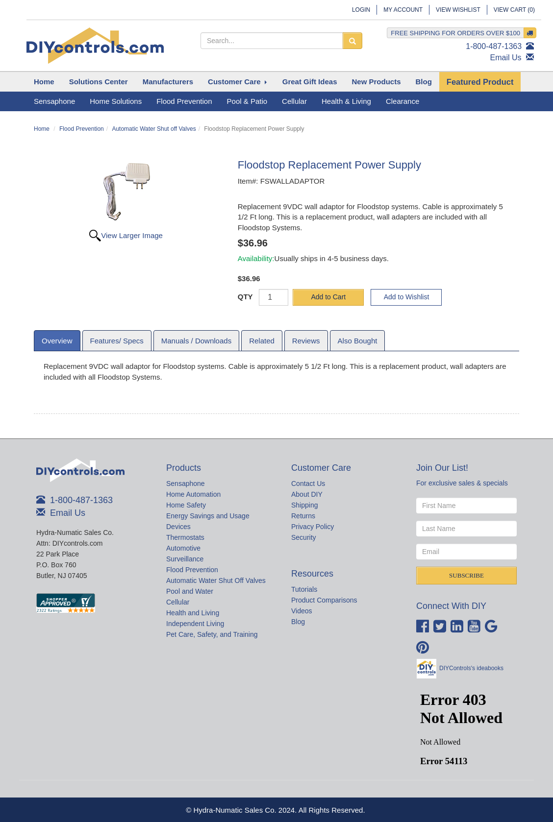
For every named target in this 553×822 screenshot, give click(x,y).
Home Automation (193, 494)
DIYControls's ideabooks (471, 668)
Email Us (506, 57)
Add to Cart (328, 297)
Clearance (402, 101)
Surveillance (184, 559)
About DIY (307, 494)
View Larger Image (132, 235)
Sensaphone (185, 483)
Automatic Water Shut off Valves (154, 128)
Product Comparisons (324, 600)
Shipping (304, 505)
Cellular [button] (294, 101)
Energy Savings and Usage (208, 516)
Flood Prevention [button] (184, 101)
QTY (245, 296)
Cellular (177, 602)
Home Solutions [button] (116, 101)
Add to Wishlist (406, 297)
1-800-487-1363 (494, 46)
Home (42, 128)
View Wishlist (458, 9)
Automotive (183, 548)
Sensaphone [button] (54, 101)
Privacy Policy (312, 527)
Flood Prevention (81, 128)
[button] (98, 82)
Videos (301, 611)
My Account (403, 9)
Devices (178, 527)
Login (361, 9)
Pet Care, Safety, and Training (212, 634)
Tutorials (304, 589)
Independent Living (195, 624)
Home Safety (186, 505)
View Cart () (514, 9)
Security (303, 537)
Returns (303, 516)
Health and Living (192, 613)
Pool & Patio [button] (247, 101)
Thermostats (185, 537)
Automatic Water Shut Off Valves (216, 580)
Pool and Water (189, 591)
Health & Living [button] (346, 101)
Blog (298, 622)
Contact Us (308, 483)
